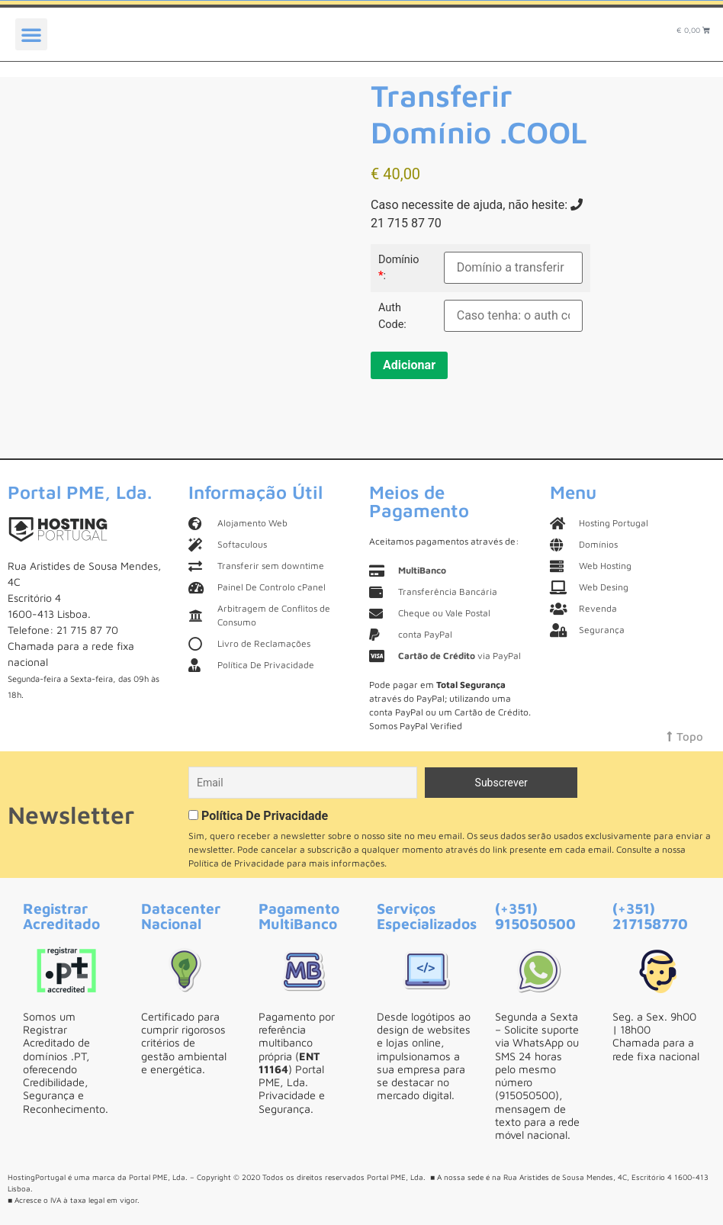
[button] (31, 34)
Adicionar (409, 365)
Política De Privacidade (264, 816)
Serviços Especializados (427, 915)
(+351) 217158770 (650, 915)
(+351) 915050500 (535, 915)
